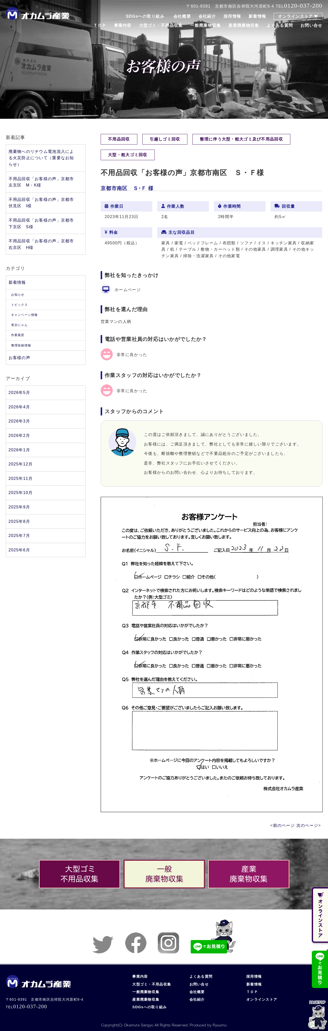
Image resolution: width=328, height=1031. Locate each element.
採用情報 (232, 16)
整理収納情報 (21, 345)
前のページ (284, 825)
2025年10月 (21, 492)
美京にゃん (19, 325)
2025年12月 (21, 464)
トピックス (19, 305)
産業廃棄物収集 (243, 25)
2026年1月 (19, 450)
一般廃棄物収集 (205, 25)
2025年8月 (19, 521)
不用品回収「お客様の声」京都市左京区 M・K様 (41, 182)
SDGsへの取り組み (145, 16)
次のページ (307, 825)
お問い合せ (311, 25)
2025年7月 (19, 535)
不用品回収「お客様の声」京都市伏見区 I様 (41, 202)
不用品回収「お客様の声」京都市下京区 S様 (41, 223)
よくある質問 (280, 25)
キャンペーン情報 (24, 315)
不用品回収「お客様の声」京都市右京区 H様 (41, 244)
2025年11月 (21, 478)
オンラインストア (295, 16)
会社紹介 (207, 16)
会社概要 (182, 16)
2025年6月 (19, 550)
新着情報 (257, 16)
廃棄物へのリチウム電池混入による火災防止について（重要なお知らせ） (41, 158)
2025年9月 (19, 507)
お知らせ (18, 294)
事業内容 (123, 25)
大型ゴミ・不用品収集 (161, 25)
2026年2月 (19, 435)
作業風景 (18, 335)
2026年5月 (19, 392)
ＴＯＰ (99, 25)
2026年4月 (19, 407)
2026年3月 (19, 421)
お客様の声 (19, 358)
